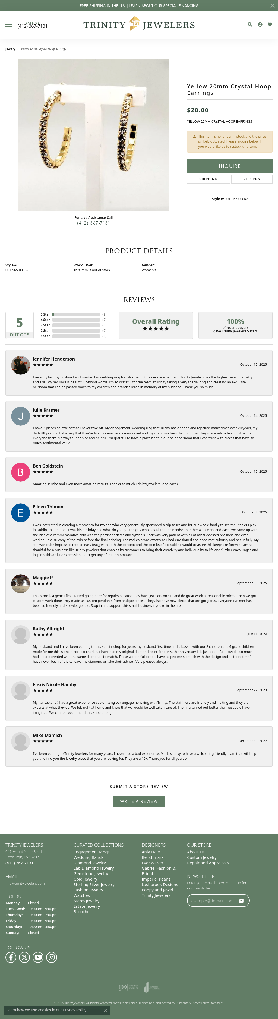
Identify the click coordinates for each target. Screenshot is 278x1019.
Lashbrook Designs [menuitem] (160, 884)
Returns (252, 179)
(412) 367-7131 (93, 223)
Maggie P (43, 578)
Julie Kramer (46, 410)
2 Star (45, 330)
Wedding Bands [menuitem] (89, 857)
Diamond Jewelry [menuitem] (90, 862)
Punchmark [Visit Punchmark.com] (183, 1003)
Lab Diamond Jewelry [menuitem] (94, 868)
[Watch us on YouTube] (38, 957)
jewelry (10, 49)
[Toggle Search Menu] (250, 24)
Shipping (208, 179)
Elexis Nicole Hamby (54, 684)
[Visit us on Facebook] (10, 957)
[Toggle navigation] (9, 25)
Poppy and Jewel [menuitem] (157, 889)
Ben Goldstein (48, 466)
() (104, 314)
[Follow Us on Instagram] (51, 957)
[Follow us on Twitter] (24, 957)
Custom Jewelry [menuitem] (202, 857)
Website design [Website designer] (123, 1003)
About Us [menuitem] (196, 851)
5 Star (45, 314)
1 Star (45, 336)
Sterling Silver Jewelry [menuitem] (94, 884)
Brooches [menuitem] (82, 911)
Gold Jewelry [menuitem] (85, 879)
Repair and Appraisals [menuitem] (208, 862)
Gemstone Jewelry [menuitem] (91, 873)
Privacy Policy (74, 1010)
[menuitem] (128, 987)
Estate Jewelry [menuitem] (87, 906)
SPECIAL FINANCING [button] (180, 5)
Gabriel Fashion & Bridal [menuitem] (159, 870)
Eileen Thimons (49, 507)
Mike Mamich (47, 735)
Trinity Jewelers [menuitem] (156, 895)
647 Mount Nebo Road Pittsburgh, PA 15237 (23, 857)
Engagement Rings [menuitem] (92, 851)
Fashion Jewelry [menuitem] (88, 889)
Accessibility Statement (208, 1003)
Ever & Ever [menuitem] (152, 862)
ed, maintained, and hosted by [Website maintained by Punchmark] (155, 1003)
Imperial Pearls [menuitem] (156, 879)
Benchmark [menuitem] (153, 857)
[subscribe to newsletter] (241, 900)
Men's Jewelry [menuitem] (86, 900)
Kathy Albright (48, 629)
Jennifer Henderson (54, 359)
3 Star (45, 325)
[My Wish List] (270, 24)
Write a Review (139, 801)
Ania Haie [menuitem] (151, 851)
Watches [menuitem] (82, 895)
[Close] (272, 6)
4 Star (45, 319)
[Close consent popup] (105, 1010)
